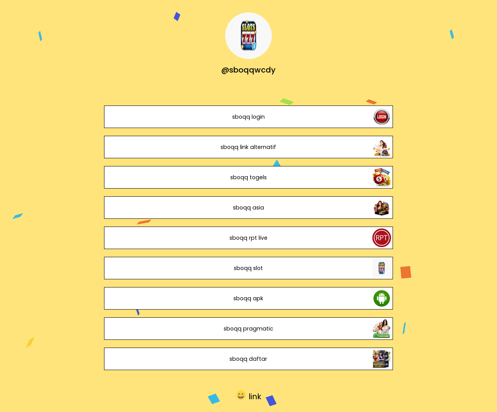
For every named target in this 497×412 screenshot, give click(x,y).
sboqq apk (248, 298)
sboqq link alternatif (248, 147)
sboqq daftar (248, 359)
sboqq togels (248, 177)
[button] (248, 395)
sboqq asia (248, 207)
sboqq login (248, 117)
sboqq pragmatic (248, 328)
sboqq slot (248, 268)
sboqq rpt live (248, 238)
